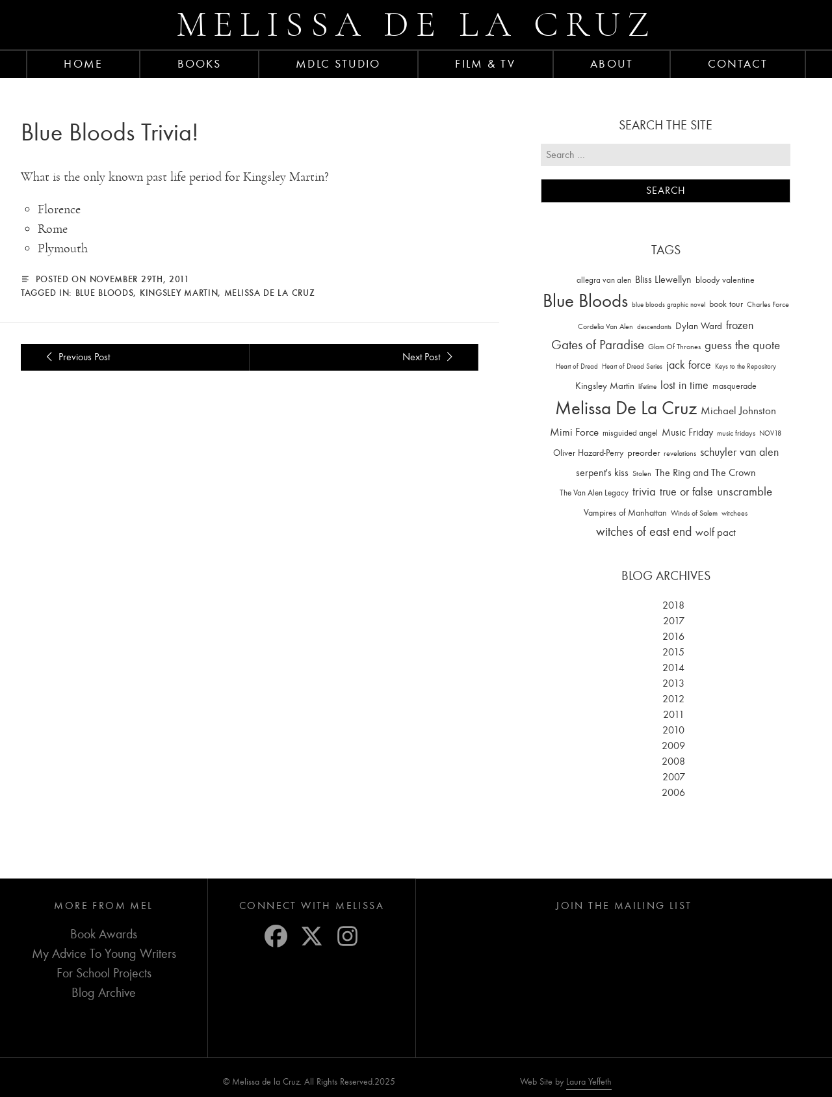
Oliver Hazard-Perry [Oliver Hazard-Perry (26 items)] (588, 452)
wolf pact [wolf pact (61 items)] (716, 531)
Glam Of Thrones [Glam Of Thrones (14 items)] (674, 346)
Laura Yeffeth (589, 1082)
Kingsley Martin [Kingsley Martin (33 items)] (604, 385)
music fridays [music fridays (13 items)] (736, 433)
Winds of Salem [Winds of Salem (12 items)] (694, 513)
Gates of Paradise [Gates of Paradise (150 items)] (597, 344)
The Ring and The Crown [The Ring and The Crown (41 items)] (705, 473)
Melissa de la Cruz (416, 24)
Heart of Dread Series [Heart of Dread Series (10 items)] (632, 366)
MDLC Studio (338, 63)
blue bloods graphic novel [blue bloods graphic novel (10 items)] (668, 304)
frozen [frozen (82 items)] (739, 325)
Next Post (429, 357)
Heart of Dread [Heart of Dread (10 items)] (577, 366)
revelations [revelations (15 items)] (680, 453)
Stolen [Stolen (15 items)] (641, 473)
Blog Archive (104, 992)
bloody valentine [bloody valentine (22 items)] (725, 280)
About (611, 63)
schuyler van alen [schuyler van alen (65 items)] (739, 451)
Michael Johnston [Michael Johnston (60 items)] (738, 410)
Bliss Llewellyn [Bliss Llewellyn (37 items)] (663, 279)
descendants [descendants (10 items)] (654, 327)
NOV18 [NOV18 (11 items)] (770, 433)
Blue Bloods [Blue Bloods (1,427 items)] (585, 300)
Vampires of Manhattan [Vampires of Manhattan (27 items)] (625, 512)
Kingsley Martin (179, 292)
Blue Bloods (104, 292)
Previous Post (76, 357)
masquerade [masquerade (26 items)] (734, 385)
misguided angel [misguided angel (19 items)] (630, 433)
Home (83, 63)
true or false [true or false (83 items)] (686, 492)
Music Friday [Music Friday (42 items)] (687, 432)
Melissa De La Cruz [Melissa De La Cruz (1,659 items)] (626, 408)
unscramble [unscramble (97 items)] (744, 491)
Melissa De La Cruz (269, 292)
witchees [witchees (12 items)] (735, 513)
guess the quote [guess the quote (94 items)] (742, 345)
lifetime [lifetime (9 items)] (647, 386)
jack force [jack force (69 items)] (688, 365)
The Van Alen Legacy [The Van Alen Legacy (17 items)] (594, 492)
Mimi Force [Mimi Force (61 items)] (574, 431)
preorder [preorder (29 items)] (643, 452)
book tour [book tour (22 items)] (726, 304)
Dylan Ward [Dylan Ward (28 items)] (698, 326)
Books (199, 63)
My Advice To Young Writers (104, 953)
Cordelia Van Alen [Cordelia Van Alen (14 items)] (605, 326)
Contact (738, 63)
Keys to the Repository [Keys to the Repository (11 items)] (745, 366)
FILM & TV (485, 63)
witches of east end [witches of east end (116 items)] (644, 531)
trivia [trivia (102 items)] (644, 491)
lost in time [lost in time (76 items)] (684, 385)
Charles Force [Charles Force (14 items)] (768, 304)
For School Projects (104, 973)
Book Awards (103, 934)
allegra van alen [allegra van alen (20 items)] (604, 280)
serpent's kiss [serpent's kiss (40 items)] (602, 473)
